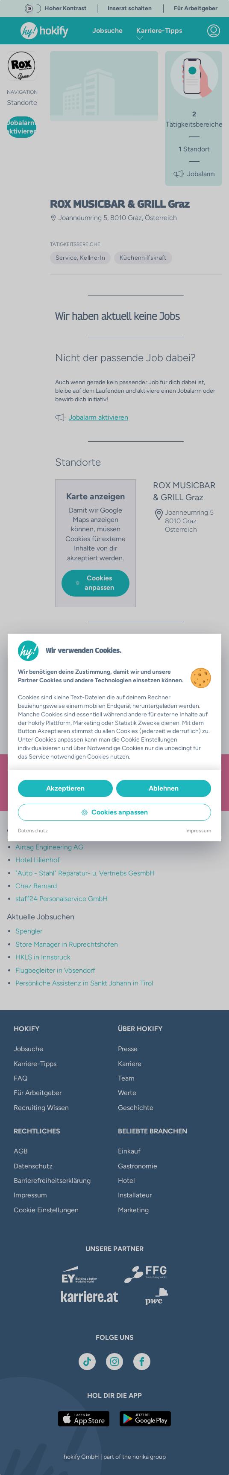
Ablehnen (164, 788)
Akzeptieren (65, 788)
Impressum (198, 831)
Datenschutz (33, 831)
